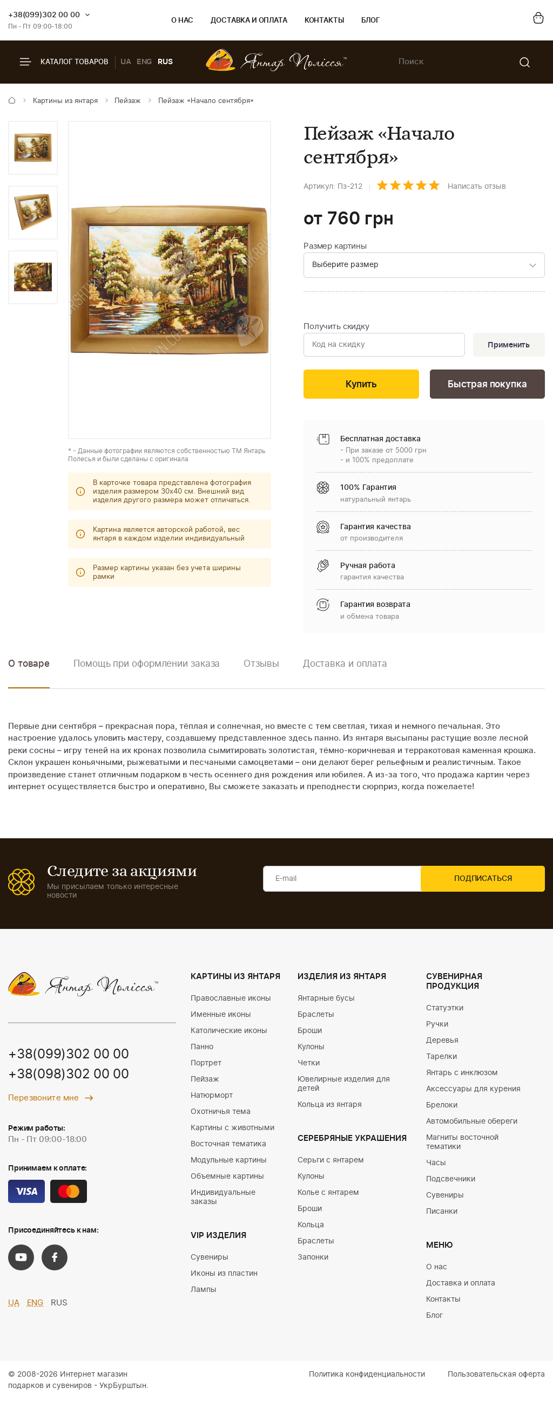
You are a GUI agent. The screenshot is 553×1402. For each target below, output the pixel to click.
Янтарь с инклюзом (462, 1075)
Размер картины (335, 246)
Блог (370, 20)
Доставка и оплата (249, 20)
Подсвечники (450, 1181)
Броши (310, 1033)
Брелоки (441, 1107)
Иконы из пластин (224, 1276)
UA (125, 62)
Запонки (313, 1259)
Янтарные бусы (326, 1000)
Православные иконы (231, 1000)
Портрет (206, 1065)
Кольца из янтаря (330, 1107)
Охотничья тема (221, 1114)
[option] (33, 148)
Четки (309, 1065)
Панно (202, 1049)
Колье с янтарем (328, 1195)
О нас (182, 20)
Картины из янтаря (65, 101)
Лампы (204, 1292)
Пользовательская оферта (496, 1376)
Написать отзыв (477, 186)
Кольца (311, 1227)
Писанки (441, 1214)
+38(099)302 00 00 (44, 15)
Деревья (442, 1043)
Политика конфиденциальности (367, 1376)
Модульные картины (229, 1162)
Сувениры (209, 1259)
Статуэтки (444, 1010)
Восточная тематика (228, 1146)
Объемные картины (227, 1178)
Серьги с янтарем (331, 1162)
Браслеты (316, 1017)
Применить (508, 346)
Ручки (437, 1026)
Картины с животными (232, 1130)
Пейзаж (127, 101)
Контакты (324, 20)
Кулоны (311, 1049)
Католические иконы (229, 1033)
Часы (436, 1165)
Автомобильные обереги (471, 1123)
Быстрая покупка (487, 386)
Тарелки (441, 1059)
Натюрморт (212, 1098)
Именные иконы (221, 1017)
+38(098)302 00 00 (68, 1077)
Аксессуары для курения (473, 1091)
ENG (145, 62)
